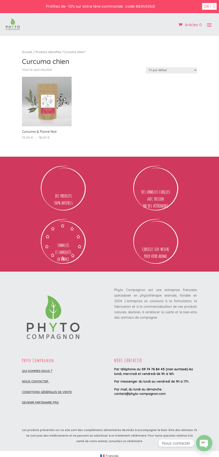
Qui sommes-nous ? (37, 371)
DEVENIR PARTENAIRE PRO (40, 402)
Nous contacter (35, 381)
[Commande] (171, 70)
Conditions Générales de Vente (47, 392)
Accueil (27, 52)
